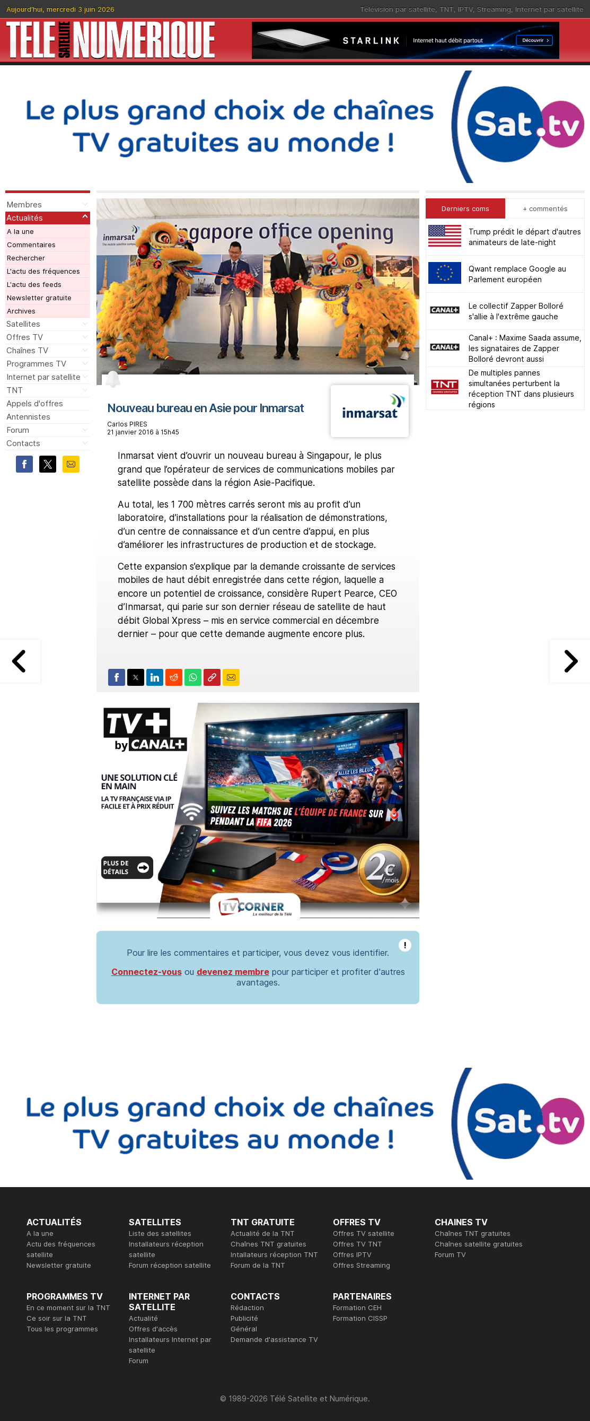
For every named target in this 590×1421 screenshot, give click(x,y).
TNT (446, 9)
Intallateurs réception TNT (274, 1254)
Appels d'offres (34, 403)
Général (244, 1328)
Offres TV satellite (363, 1233)
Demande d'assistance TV (274, 1339)
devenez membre (233, 971)
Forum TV (450, 1254)
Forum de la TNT (258, 1265)
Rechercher (26, 258)
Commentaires (31, 244)
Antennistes (28, 417)
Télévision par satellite (397, 9)
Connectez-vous (146, 971)
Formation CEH (357, 1307)
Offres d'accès (153, 1328)
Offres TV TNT (357, 1244)
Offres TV (24, 337)
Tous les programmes (62, 1328)
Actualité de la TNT (263, 1233)
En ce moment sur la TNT (68, 1307)
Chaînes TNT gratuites (268, 1244)
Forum (17, 430)
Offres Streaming (361, 1265)
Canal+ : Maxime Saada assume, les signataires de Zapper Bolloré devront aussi (525, 348)
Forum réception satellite (170, 1265)
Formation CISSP (360, 1318)
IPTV (465, 9)
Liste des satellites (160, 1233)
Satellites (23, 324)
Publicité (244, 1318)
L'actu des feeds (34, 284)
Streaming (494, 9)
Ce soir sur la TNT (57, 1318)
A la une (20, 231)
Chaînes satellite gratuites (479, 1244)
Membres (24, 204)
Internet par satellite (549, 9)
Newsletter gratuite (39, 297)
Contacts (23, 443)
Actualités (24, 218)
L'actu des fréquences (43, 271)
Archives (21, 311)
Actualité (143, 1318)
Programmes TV (36, 364)
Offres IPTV (352, 1254)
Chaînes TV (27, 350)
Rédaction (247, 1307)
